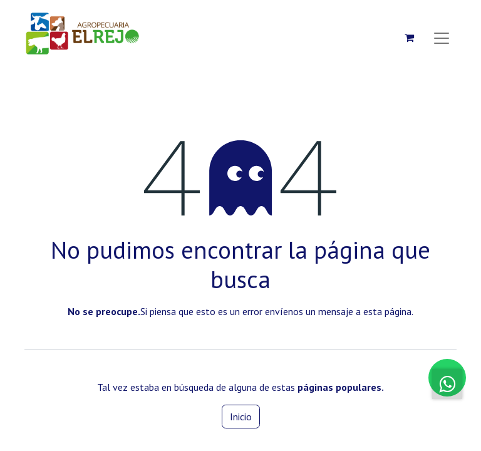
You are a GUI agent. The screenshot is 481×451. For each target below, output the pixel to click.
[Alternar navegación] (442, 37)
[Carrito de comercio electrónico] (409, 37)
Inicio (241, 416)
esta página (387, 311)
